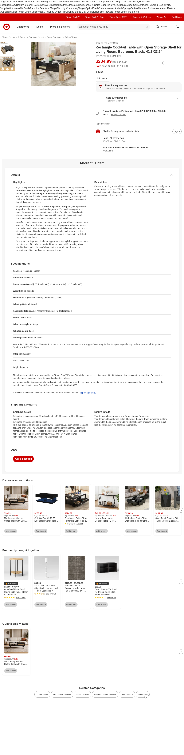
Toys (112, 5)
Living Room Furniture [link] (62, 694)
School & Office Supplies (97, 5)
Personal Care (31, 5)
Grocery (135, 1)
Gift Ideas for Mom (147, 8)
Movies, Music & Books (153, 5)
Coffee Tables (71, 37)
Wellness (70, 5)
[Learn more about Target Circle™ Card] (139, 140)
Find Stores (133, 12)
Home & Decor (79, 1)
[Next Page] (181, 510)
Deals (96, 8)
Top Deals (12, 12)
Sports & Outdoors (48, 5)
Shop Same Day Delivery (82, 12)
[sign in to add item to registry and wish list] (177, 131)
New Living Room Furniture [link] (105, 694)
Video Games (133, 5)
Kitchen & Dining (95, 1)
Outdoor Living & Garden (117, 1)
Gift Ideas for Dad (29, 1)
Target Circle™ (73, 17)
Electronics (120, 5)
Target (5, 37)
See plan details (118, 114)
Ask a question (23, 459)
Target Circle (120, 12)
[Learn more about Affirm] (139, 149)
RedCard (108, 12)
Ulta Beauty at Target (46, 8)
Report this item (103, 124)
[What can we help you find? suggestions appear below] (113, 27)
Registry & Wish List (142, 17)
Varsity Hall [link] (142, 694)
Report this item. (87, 393)
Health (61, 5)
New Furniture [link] (127, 694)
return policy (107, 425)
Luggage (79, 5)
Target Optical (85, 8)
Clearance (104, 8)
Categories (24, 26)
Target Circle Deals (27, 12)
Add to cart (102, 78)
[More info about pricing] (164, 63)
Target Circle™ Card (94, 17)
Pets (32, 8)
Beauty (20, 5)
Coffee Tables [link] (42, 694)
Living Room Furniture (51, 37)
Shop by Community (67, 8)
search (147, 27)
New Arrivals (116, 8)
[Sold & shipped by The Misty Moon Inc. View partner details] (139, 99)
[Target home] (6, 26)
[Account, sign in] (163, 27)
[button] (11, 583)
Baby (13, 5)
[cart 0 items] (178, 27)
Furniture (33, 37)
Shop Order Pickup (59, 12)
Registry (99, 12)
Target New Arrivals (10, 1)
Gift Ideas (14, 8)
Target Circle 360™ (118, 17)
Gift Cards (24, 8)
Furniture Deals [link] (83, 694)
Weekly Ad (43, 12)
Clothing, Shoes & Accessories (55, 1)
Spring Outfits (130, 8)
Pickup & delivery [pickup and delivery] (61, 26)
